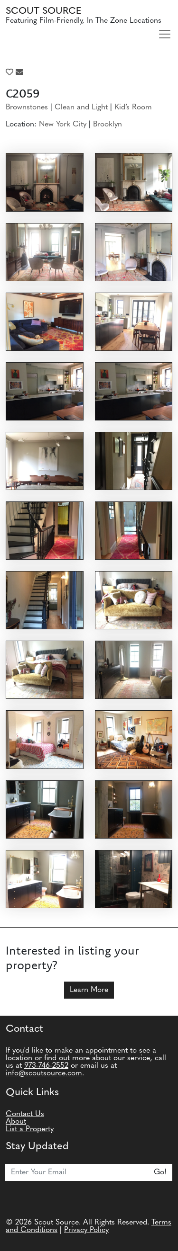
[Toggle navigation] (164, 34)
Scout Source (43, 11)
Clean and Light (81, 107)
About (16, 1122)
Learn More (89, 990)
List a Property (30, 1129)
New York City (62, 124)
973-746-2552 (46, 1066)
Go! (160, 1172)
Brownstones (27, 107)
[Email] (77, 1172)
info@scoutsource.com (44, 1073)
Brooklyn (107, 124)
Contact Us (25, 1114)
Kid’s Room (133, 107)
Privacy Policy (86, 1230)
